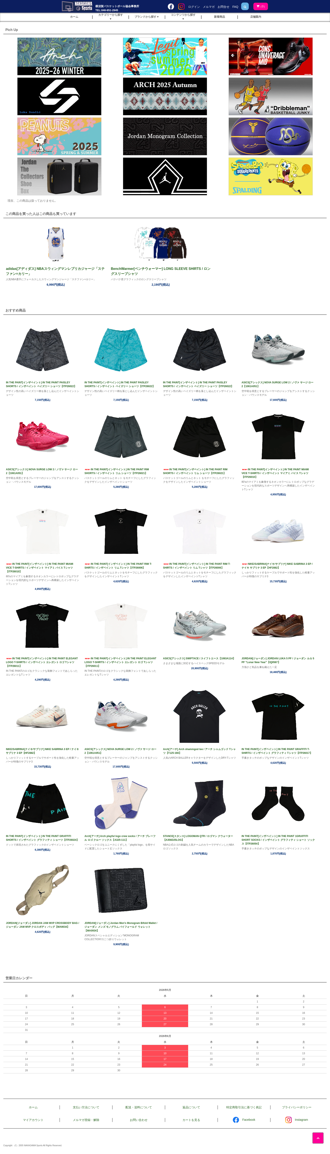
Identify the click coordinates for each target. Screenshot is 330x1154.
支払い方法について (86, 1107)
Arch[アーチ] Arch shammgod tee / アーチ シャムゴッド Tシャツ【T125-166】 (199, 751)
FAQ (235, 6)
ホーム (33, 1107)
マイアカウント (33, 1120)
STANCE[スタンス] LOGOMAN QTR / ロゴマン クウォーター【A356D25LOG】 (198, 838)
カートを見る (191, 1120)
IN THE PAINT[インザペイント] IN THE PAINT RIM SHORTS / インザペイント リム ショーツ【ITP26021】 (116, 471)
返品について (191, 1107)
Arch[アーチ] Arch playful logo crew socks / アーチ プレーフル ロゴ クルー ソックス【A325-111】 (120, 838)
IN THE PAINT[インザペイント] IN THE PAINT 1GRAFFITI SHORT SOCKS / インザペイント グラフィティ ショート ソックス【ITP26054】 (278, 840)
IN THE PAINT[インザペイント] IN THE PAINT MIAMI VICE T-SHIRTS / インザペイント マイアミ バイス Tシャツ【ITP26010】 (275, 473)
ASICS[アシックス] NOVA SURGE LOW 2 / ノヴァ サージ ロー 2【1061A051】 (277, 384)
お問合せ (223, 6)
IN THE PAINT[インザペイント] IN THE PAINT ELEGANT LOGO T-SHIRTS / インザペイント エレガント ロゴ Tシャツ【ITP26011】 (42, 662)
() (260, 6)
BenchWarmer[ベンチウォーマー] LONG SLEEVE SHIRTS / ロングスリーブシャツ (160, 271)
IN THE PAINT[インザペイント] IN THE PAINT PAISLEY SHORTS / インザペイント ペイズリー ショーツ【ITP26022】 (41, 384)
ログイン (194, 6)
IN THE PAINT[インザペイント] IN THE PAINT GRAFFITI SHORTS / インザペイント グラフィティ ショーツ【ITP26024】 (42, 838)
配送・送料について (138, 1107)
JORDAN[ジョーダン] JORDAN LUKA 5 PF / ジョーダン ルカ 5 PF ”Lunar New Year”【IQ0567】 (278, 660)
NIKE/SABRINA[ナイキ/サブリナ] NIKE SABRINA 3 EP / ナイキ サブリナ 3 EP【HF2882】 (277, 565)
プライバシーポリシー (296, 1107)
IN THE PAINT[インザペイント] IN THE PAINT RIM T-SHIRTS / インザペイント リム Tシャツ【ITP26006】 (118, 565)
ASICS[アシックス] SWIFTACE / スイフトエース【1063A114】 (199, 658)
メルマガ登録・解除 (86, 1120)
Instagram (296, 1119)
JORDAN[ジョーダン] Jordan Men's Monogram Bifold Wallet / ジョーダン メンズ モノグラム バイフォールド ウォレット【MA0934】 (120, 927)
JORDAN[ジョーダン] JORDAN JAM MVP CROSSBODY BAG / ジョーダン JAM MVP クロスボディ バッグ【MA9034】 (42, 925)
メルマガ (209, 6)
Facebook (244, 1119)
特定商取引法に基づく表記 (244, 1107)
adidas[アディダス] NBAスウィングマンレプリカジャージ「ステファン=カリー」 (55, 271)
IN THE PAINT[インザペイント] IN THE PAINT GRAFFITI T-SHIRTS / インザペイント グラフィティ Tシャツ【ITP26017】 (277, 751)
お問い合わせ (139, 1120)
